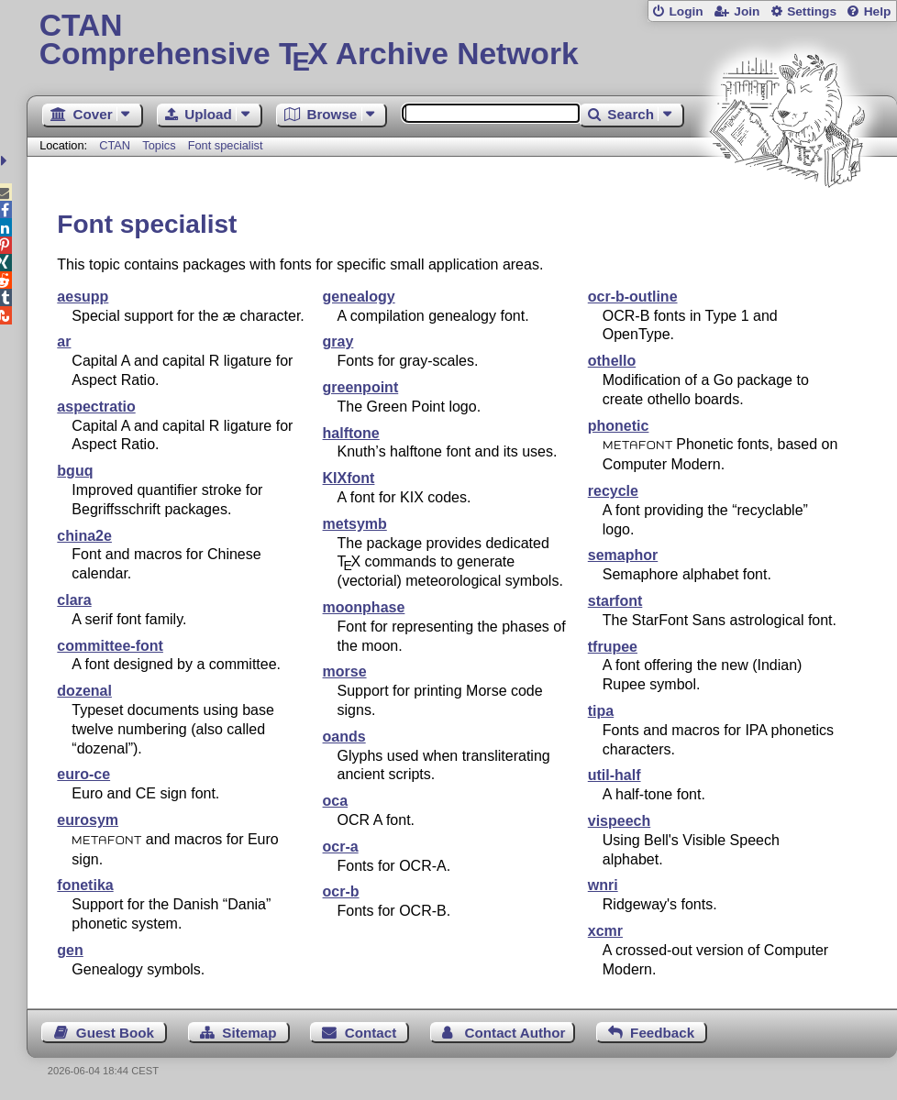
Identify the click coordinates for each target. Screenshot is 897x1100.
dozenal (84, 690)
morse (345, 671)
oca (336, 800)
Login (686, 11)
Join (746, 11)
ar (64, 341)
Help (877, 11)
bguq (75, 470)
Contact (371, 1032)
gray (338, 341)
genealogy (359, 296)
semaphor (623, 555)
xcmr (605, 931)
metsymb (355, 524)
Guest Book (115, 1032)
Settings (811, 11)
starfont (615, 601)
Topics (160, 145)
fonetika (85, 885)
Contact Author (515, 1032)
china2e (84, 536)
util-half (614, 775)
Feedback (662, 1032)
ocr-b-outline (633, 296)
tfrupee (612, 646)
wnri (603, 885)
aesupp (82, 296)
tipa (601, 711)
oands (344, 736)
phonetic (618, 426)
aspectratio (96, 406)
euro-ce (83, 774)
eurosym (87, 820)
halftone (351, 433)
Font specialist (225, 145)
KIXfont (349, 478)
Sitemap (249, 1032)
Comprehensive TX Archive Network (462, 41)
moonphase (364, 607)
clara (74, 600)
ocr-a (341, 846)
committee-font (110, 646)
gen (70, 950)
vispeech (619, 821)
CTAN (114, 145)
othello (612, 360)
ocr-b (341, 891)
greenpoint (361, 387)
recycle (613, 491)
